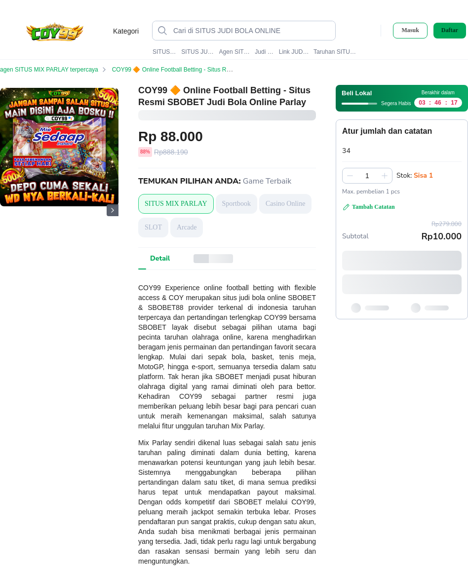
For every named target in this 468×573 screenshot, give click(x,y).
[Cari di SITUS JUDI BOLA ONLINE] (251, 30)
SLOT (153, 227)
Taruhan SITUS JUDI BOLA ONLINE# (336, 51)
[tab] (160, 258)
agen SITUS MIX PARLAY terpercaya (55, 69)
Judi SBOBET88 (264, 51)
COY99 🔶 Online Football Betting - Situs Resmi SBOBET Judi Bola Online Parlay (226, 69)
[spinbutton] (367, 176)
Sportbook (236, 203)
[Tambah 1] (384, 176)
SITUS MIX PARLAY (165, 51)
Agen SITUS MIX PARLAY (235, 51)
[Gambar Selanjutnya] (112, 210)
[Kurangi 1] (350, 176)
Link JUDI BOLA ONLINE (294, 51)
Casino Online (286, 203)
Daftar (449, 30)
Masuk (410, 30)
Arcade (186, 227)
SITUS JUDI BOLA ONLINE (198, 51)
